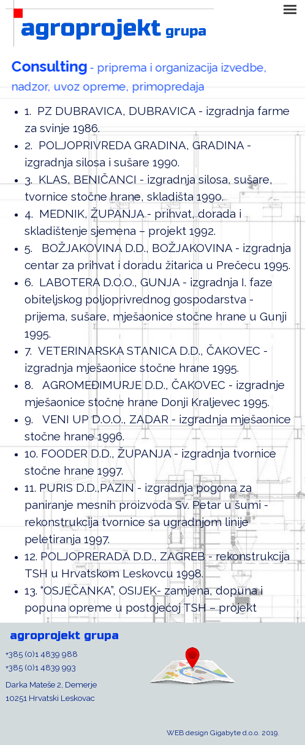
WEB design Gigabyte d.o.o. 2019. (223, 732)
